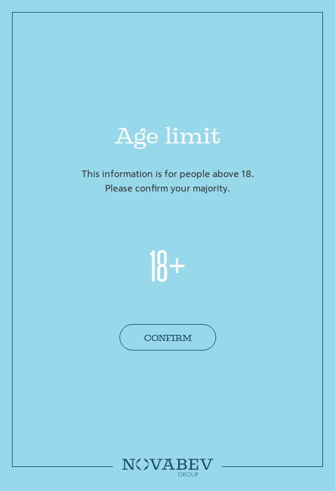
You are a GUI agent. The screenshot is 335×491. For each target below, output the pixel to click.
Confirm (168, 338)
